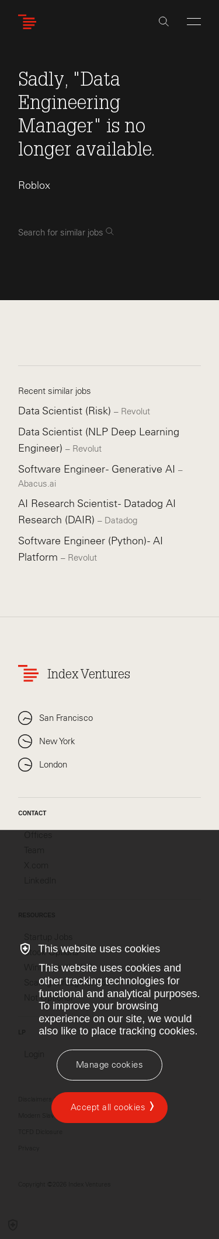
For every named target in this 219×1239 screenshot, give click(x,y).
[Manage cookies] (109, 1065)
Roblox (34, 185)
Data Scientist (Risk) (66, 410)
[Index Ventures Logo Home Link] (29, 21)
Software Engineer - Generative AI (98, 469)
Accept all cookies (108, 1107)
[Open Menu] (194, 21)
